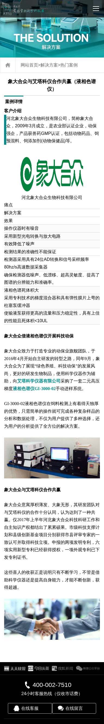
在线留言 (74, 708)
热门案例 (69, 64)
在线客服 (30, 708)
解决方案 (49, 64)
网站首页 (29, 64)
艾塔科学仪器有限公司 (39, 381)
